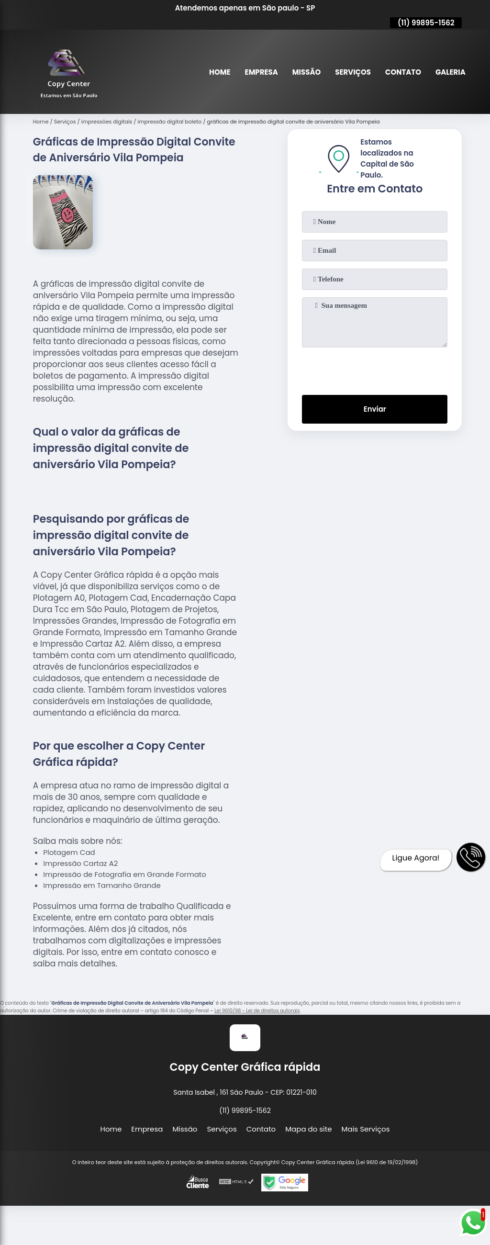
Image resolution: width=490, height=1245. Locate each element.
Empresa (261, 72)
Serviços (353, 72)
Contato (403, 72)
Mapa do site (308, 1129)
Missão (306, 72)
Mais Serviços (366, 1129)
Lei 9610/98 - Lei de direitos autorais (257, 1010)
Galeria (450, 72)
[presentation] (374, 369)
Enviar (375, 409)
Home (219, 72)
